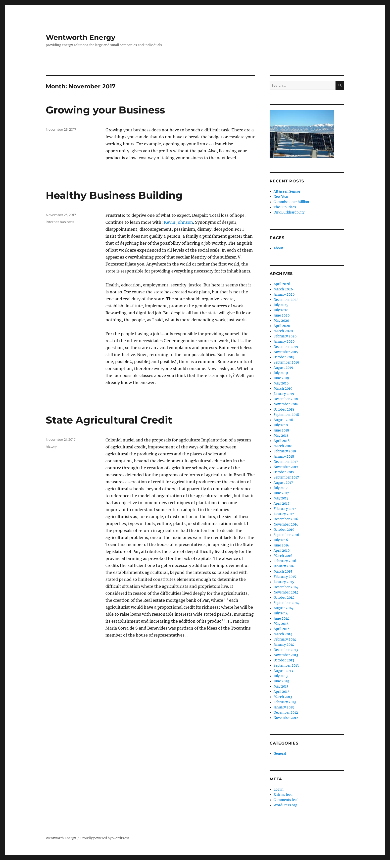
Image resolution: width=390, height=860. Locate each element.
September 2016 (286, 535)
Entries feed (283, 795)
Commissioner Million (291, 202)
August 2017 (283, 483)
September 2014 (286, 603)
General (280, 754)
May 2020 (281, 321)
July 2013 (281, 676)
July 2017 (281, 488)
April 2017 (282, 503)
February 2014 (285, 639)
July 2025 (281, 305)
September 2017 (286, 477)
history (51, 446)
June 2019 (281, 378)
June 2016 (281, 545)
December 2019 (286, 347)
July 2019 (281, 373)
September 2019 (286, 362)
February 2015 (285, 577)
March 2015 (283, 571)
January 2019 (284, 394)
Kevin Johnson (178, 222)
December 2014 (286, 587)
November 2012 (286, 718)
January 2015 (284, 582)
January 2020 (284, 341)
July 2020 (281, 310)
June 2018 (281, 430)
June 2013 (281, 681)
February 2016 (285, 561)
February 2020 (285, 336)
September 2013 (286, 665)
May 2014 (281, 624)
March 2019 (283, 388)
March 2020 (283, 331)
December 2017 (286, 462)
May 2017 (281, 498)
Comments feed (286, 800)
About (278, 248)
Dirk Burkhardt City (289, 212)
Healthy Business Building (114, 195)
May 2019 (281, 383)
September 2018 (286, 415)
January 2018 (284, 456)
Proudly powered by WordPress (105, 838)
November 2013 (286, 655)
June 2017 (281, 493)
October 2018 (284, 409)
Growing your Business (105, 110)
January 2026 (284, 294)
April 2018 (282, 441)
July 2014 (281, 613)
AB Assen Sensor (287, 191)
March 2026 (283, 289)
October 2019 (284, 357)
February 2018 (285, 451)
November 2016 (286, 524)
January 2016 (284, 566)
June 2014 (281, 618)
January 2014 (284, 645)
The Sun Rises (285, 207)
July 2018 (281, 425)
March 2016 (283, 556)
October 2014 (284, 597)
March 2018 (283, 446)
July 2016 (281, 540)
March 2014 (283, 634)
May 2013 (281, 686)
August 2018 (283, 420)
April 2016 (282, 550)
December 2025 (286, 300)
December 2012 (286, 712)
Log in (279, 789)
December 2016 (286, 519)
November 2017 (286, 467)
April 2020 (282, 326)
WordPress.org (285, 805)
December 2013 (286, 650)
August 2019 (283, 368)
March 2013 (283, 697)
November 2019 (286, 352)
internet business (60, 222)
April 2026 (282, 284)
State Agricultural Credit (109, 420)
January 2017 (284, 514)
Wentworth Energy (80, 37)
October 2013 (284, 660)
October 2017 (284, 472)
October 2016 (284, 530)
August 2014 (283, 608)
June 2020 (282, 315)
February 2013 (285, 702)
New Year (281, 197)
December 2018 (286, 399)
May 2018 (281, 435)
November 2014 (286, 592)
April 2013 (281, 692)
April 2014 (282, 629)
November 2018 (286, 404)
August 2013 (283, 671)
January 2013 (284, 707)
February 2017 (285, 509)
